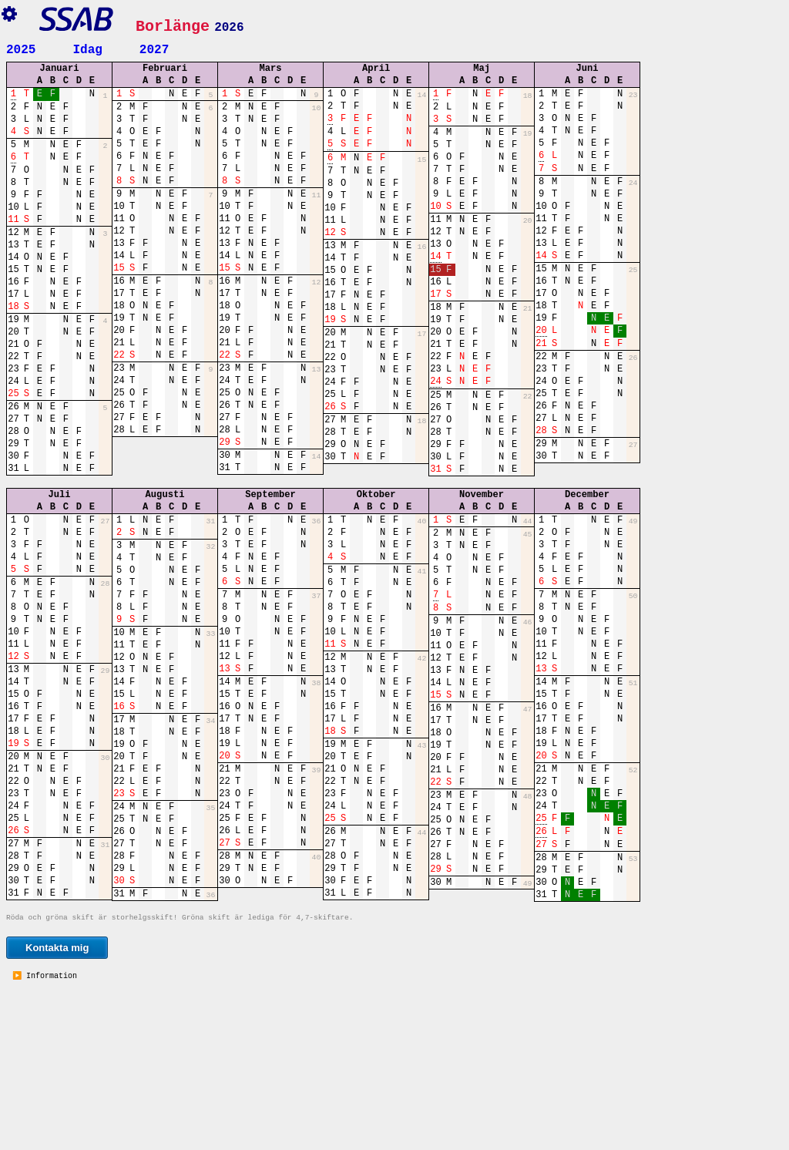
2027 (154, 48)
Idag (87, 48)
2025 (20, 48)
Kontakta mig (57, 1103)
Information (49, 1132)
